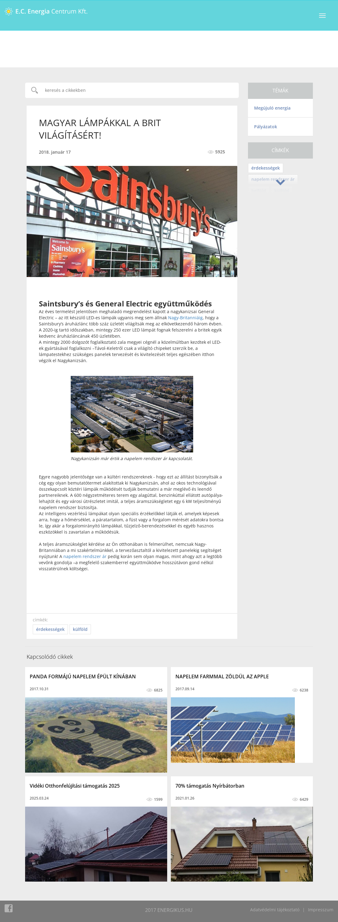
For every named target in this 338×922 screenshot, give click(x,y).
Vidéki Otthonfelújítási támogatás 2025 (75, 785)
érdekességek (265, 168)
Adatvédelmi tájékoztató (274, 910)
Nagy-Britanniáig (185, 317)
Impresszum (320, 910)
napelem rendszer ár (85, 556)
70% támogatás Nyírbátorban (209, 785)
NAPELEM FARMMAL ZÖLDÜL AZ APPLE (222, 676)
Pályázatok (265, 126)
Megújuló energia (272, 108)
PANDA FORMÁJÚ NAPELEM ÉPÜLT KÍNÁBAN (83, 676)
